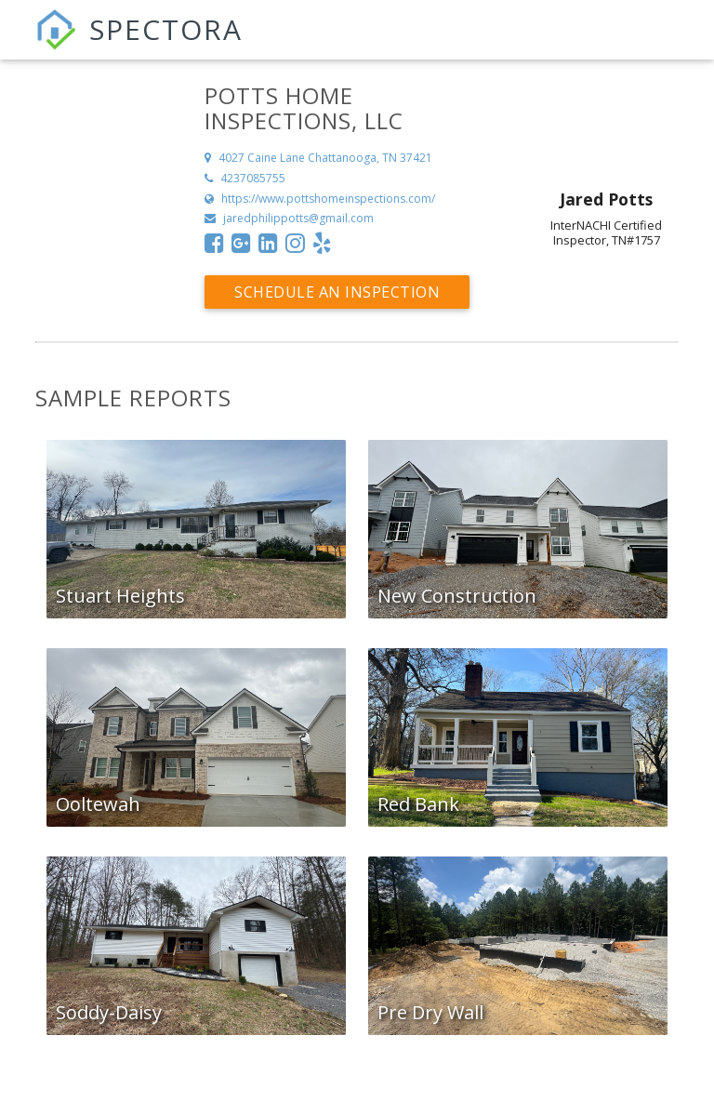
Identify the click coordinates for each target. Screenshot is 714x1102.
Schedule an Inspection (337, 292)
